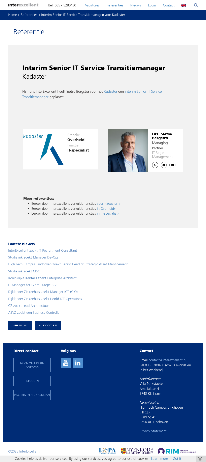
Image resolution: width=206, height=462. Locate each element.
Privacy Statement (153, 431)
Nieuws (135, 5)
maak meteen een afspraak (32, 365)
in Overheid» (106, 209)
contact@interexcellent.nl (167, 360)
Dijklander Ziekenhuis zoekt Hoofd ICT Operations (45, 299)
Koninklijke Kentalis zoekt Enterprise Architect (42, 278)
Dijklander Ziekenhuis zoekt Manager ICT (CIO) (43, 292)
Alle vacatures (48, 325)
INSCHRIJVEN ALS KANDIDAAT (32, 395)
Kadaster (110, 91)
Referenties (115, 5)
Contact (169, 5)
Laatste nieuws (21, 244)
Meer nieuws (20, 325)
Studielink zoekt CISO (24, 271)
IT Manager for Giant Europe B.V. (32, 285)
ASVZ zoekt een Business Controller (34, 313)
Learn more (159, 459)
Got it (177, 459)
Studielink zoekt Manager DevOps (33, 257)
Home (12, 15)
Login (152, 5)
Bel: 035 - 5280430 (62, 5)
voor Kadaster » (108, 204)
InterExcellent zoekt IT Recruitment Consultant (42, 250)
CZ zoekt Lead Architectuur (28, 306)
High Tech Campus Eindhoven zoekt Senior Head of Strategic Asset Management (68, 264)
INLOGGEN (32, 381)
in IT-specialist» (108, 213)
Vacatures (92, 5)
